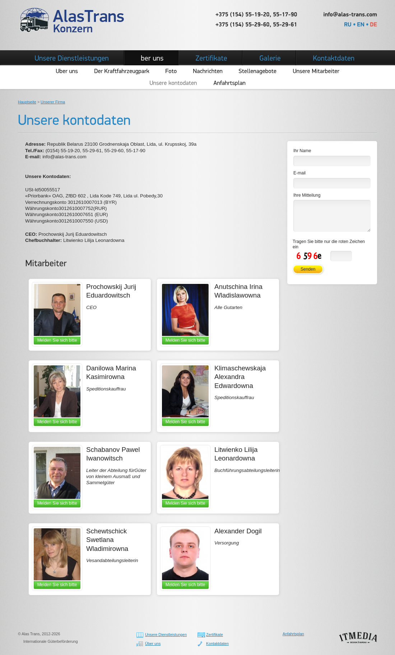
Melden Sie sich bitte (57, 340)
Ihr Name (302, 150)
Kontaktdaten (217, 643)
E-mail (299, 173)
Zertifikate (214, 634)
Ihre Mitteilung (306, 195)
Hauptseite (27, 102)
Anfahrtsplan (293, 634)
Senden (308, 269)
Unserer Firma (53, 102)
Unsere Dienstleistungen (166, 634)
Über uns (153, 643)
